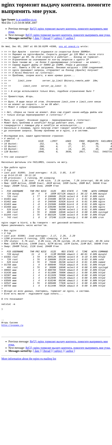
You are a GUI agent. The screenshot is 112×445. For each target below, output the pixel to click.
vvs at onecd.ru (69, 46)
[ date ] (37, 38)
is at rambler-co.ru (26, 19)
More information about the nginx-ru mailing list (28, 416)
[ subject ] (58, 38)
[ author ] (70, 38)
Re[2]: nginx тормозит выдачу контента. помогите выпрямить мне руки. (68, 34)
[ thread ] (47, 38)
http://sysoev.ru (12, 381)
